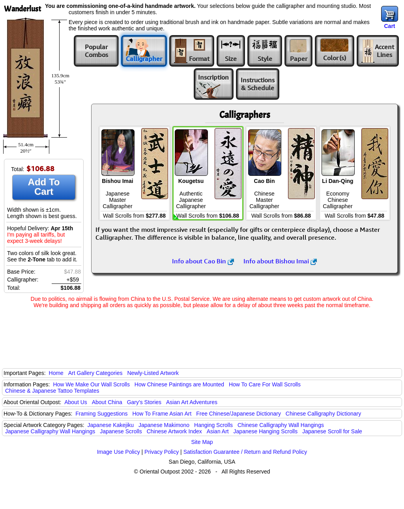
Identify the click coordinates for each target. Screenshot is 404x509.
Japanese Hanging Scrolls (266, 431)
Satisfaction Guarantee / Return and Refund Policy (245, 452)
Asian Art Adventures (191, 402)
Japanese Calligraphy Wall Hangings (50, 431)
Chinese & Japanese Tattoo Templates (52, 391)
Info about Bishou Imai (280, 261)
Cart (389, 26)
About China (107, 402)
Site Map (202, 442)
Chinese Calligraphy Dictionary (323, 413)
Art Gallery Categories (95, 373)
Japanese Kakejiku (111, 425)
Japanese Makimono (163, 425)
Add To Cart (44, 187)
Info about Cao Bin (203, 261)
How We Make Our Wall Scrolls (91, 384)
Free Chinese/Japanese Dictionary (238, 413)
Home (56, 373)
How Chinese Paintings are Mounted (179, 384)
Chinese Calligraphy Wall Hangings (281, 425)
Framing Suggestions (101, 413)
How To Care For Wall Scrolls (265, 384)
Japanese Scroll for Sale (332, 431)
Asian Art (218, 431)
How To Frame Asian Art (161, 413)
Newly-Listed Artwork (153, 373)
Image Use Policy (118, 452)
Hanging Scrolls (213, 425)
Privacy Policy (161, 452)
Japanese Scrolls (121, 431)
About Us (75, 402)
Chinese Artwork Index (174, 431)
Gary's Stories (144, 402)
